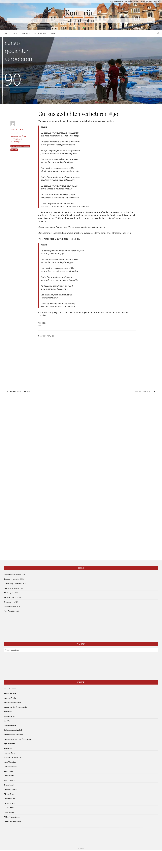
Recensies (156, 1)
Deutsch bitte (128, 1)
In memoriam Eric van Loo (13, 734)
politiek (13, 139)
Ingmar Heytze (9, 744)
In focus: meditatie (40, 33)
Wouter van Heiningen (12, 821)
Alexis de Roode (10, 689)
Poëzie (7, 33)
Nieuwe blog (8, 583)
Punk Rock (8, 611)
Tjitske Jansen (9, 803)
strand (19, 139)
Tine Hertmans (9, 798)
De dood (7, 579)
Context (53, 33)
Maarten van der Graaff (13, 757)
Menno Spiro (8, 771)
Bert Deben (8, 712)
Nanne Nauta (9, 776)
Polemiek (149, 1)
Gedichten (14, 149)
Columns (135, 1)
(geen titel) (8, 574)
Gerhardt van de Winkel (13, 730)
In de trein (7, 588)
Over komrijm (25, 33)
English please (118, 1)
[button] (81, 70)
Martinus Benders (10, 766)
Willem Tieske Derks (12, 817)
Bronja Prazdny (9, 716)
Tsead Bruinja (9, 812)
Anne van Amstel (10, 698)
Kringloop (7, 602)
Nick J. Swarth (9, 780)
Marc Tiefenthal (10, 762)
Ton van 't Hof (9, 808)
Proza (15, 33)
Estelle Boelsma (10, 725)
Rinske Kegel (8, 785)
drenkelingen (21, 136)
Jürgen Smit (8, 748)
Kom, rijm (81, 12)
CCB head (81, 848)
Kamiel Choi (16, 129)
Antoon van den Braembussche (15, 707)
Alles (111, 1)
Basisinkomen (9, 597)
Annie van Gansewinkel (12, 702)
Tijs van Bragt (9, 794)
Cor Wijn (7, 721)
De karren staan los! (20, 391)
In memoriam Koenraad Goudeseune (17, 739)
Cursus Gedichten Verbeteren (20, 146)
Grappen (142, 1)
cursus (12, 136)
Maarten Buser (9, 753)
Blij (5, 593)
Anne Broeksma (10, 693)
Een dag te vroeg (143, 391)
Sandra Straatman (10, 789)
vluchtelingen (15, 141)
